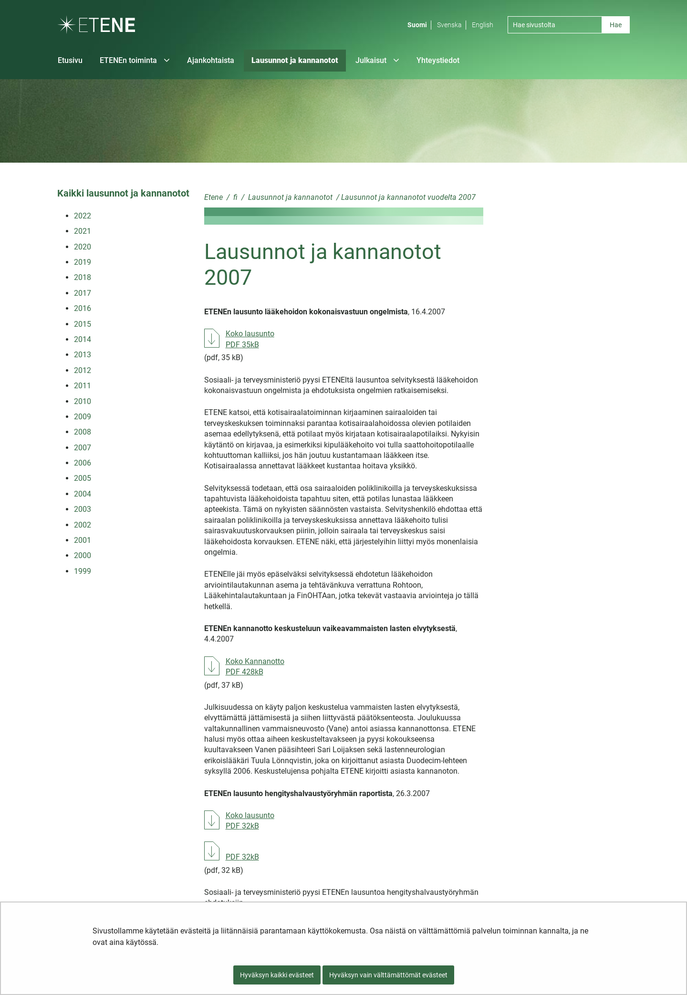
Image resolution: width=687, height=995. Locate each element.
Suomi (417, 25)
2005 (82, 478)
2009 (82, 416)
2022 (82, 215)
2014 (82, 339)
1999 (82, 571)
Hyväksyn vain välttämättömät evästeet (388, 975)
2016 (82, 308)
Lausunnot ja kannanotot (289, 197)
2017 (82, 293)
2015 (82, 324)
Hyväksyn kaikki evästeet (277, 975)
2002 (82, 524)
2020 (82, 246)
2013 (82, 354)
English (482, 25)
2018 (82, 277)
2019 (82, 262)
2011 (82, 385)
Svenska (449, 25)
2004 (82, 493)
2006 (82, 462)
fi (234, 197)
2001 (82, 540)
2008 (82, 431)
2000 (82, 555)
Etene (213, 197)
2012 (82, 370)
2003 (82, 509)
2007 (82, 447)
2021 (82, 231)
